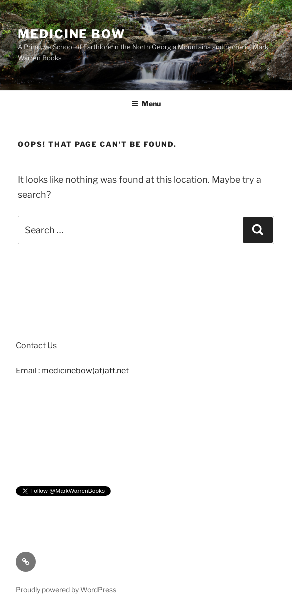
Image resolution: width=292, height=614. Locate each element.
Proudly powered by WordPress (66, 589)
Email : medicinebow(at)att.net (72, 370)
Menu (146, 103)
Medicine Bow (71, 34)
